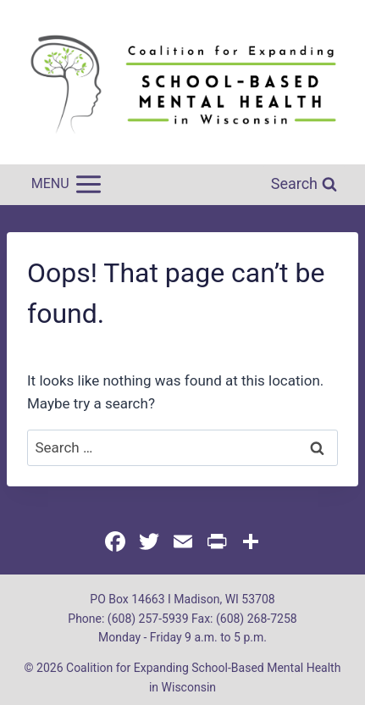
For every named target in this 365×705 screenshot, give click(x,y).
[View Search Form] (304, 184)
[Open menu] (65, 184)
